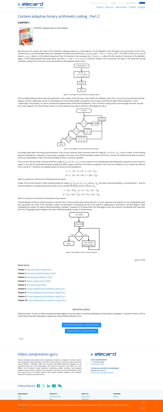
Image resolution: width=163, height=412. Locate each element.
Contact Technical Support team (102, 372)
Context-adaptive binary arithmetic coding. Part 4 (46, 296)
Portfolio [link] (132, 7)
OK (143, 409)
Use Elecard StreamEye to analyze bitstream (81, 325)
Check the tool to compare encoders (81, 331)
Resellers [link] (116, 396)
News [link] (19, 396)
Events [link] (20, 399)
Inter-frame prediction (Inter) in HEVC (41, 273)
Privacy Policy (22, 407)
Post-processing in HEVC (36, 285)
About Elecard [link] (86, 396)
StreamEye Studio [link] (55, 396)
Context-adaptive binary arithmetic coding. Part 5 (47, 300)
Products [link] (100, 7)
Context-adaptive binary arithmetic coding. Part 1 (46, 289)
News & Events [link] (121, 7)
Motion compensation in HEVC (39, 281)
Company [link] (141, 7)
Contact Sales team (97, 364)
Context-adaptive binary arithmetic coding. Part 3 (46, 292)
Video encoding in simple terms (39, 269)
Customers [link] (85, 399)
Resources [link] (109, 7)
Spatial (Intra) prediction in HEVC (39, 277)
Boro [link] (51, 399)
